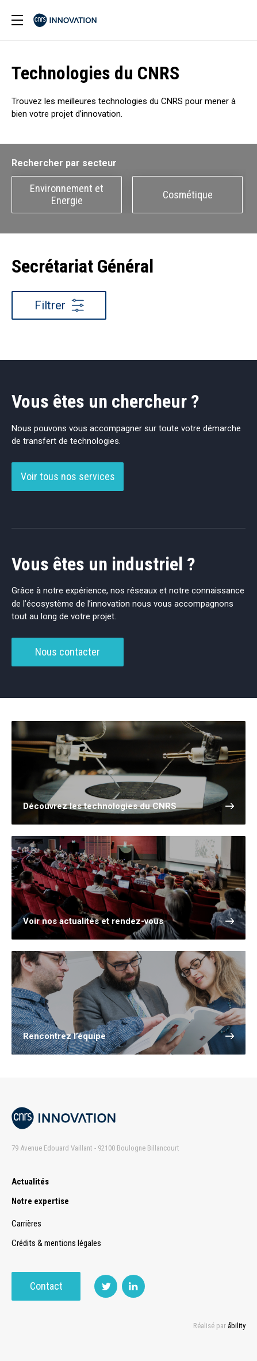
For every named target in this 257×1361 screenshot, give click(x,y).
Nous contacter (67, 652)
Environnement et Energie (66, 194)
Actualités (30, 1181)
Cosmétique (188, 195)
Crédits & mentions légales (56, 1243)
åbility (237, 1325)
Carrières (26, 1223)
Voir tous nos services (68, 476)
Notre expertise (40, 1201)
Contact (46, 1286)
